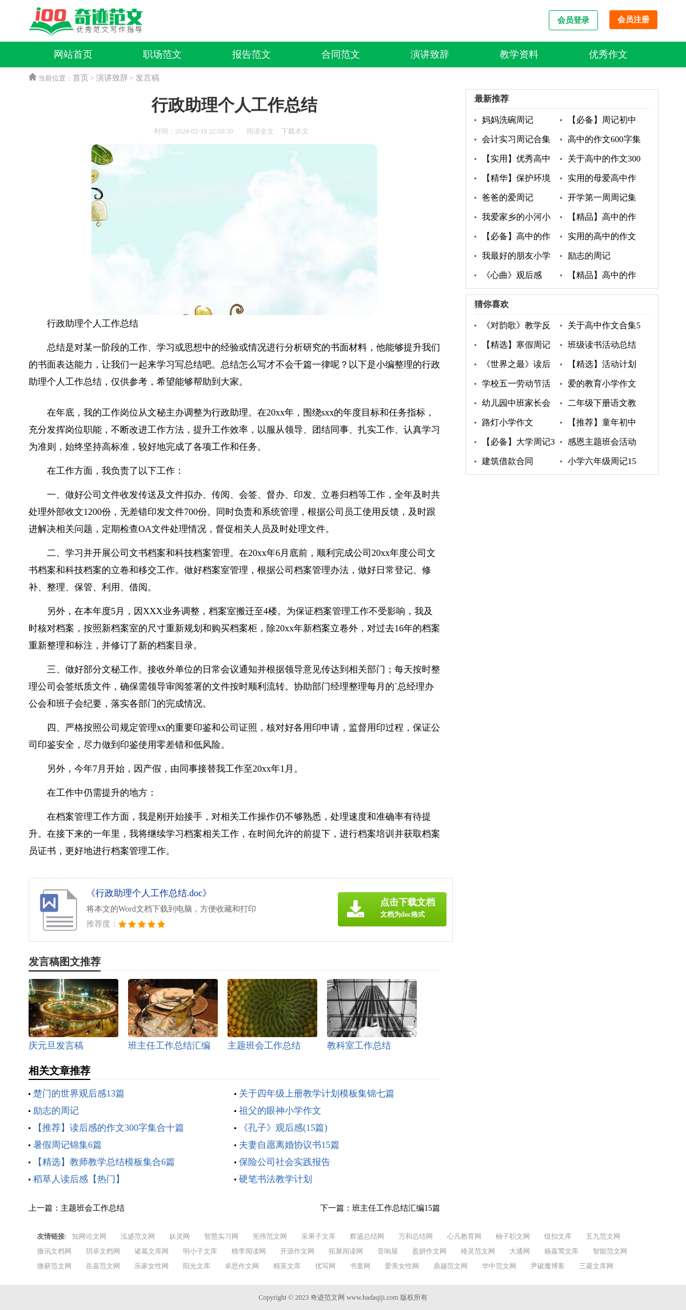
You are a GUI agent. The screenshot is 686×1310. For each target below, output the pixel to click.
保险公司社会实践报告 (284, 1162)
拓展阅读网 (346, 1251)
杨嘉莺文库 (561, 1251)
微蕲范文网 (54, 1266)
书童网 (360, 1266)
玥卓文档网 (103, 1251)
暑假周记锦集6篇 (67, 1145)
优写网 (325, 1266)
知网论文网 (89, 1236)
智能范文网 (610, 1251)
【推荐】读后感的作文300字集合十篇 (108, 1127)
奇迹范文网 (327, 1297)
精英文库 (287, 1266)
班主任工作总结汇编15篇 (396, 1208)
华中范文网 (499, 1266)
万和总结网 (415, 1236)
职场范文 (162, 54)
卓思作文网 (242, 1266)
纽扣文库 (558, 1236)
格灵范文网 (478, 1251)
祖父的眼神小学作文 (280, 1110)
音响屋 (387, 1251)
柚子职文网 (513, 1236)
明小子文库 (200, 1251)
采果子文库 (318, 1236)
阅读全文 (260, 131)
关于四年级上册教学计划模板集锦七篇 (316, 1093)
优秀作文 (608, 54)
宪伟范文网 (270, 1236)
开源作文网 (297, 1251)
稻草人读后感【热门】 (79, 1179)
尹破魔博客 (548, 1266)
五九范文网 (603, 1236)
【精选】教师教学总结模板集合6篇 (104, 1162)
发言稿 (147, 78)
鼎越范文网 (450, 1266)
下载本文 (295, 131)
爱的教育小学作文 (602, 383)
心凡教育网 (464, 1236)
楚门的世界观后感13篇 (79, 1093)
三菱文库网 (596, 1266)
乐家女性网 (151, 1266)
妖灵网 (179, 1236)
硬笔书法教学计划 (275, 1179)
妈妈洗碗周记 (507, 119)
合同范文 (340, 54)
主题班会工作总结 (93, 1208)
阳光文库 (196, 1266)
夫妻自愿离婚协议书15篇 (289, 1145)
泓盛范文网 (138, 1236)
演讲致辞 (429, 54)
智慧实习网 (221, 1236)
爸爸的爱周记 (507, 197)
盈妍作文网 (429, 1251)
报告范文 (251, 54)
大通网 (519, 1251)
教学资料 (519, 54)
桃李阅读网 (249, 1251)
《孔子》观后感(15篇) (283, 1127)
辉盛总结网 (367, 1236)
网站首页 (73, 54)
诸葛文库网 (151, 1251)
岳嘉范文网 (103, 1266)
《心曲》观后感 (512, 275)
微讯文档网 (54, 1251)
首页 (81, 78)
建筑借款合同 (507, 461)
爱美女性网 (402, 1266)
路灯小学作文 (507, 422)
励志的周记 (56, 1110)
